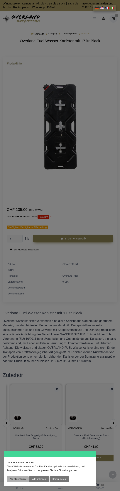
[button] (97, 8)
